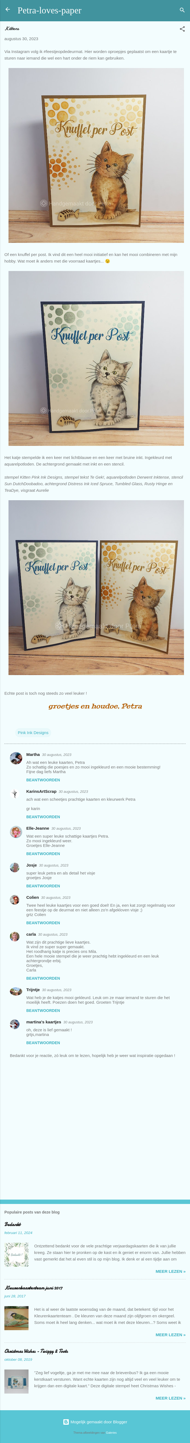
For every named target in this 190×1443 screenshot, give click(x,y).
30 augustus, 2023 (56, 755)
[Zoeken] (182, 11)
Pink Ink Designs (33, 732)
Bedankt (12, 1224)
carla (31, 934)
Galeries (111, 1432)
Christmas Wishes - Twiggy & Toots (36, 1351)
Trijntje (33, 989)
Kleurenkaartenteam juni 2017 (33, 1288)
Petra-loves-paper (49, 10)
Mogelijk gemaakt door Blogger (95, 1422)
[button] (182, 30)
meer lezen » (171, 1271)
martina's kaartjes (43, 1022)
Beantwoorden (43, 780)
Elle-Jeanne (37, 828)
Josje (31, 865)
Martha (33, 754)
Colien (32, 897)
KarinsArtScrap (41, 791)
